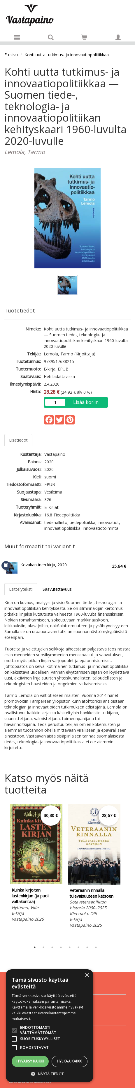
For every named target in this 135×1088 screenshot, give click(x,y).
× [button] (87, 975)
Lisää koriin (86, 402)
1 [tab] (35, 947)
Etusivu (11, 54)
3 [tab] (52, 947)
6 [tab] (78, 947)
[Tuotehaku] (51, 37)
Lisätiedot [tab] (18, 440)
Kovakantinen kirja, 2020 (43, 565)
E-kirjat (51, 507)
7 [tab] (87, 947)
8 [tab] (96, 947)
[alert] (49, 1025)
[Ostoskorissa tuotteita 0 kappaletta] (84, 38)
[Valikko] (17, 37)
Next (128, 872)
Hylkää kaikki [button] (70, 1061)
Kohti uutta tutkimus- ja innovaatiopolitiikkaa (66, 54)
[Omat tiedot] (118, 37)
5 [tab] (70, 947)
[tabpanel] (36, 863)
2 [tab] (43, 947)
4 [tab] (61, 947)
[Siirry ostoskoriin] (84, 37)
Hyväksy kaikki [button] (30, 1061)
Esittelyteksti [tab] (21, 589)
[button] (49, 1073)
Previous (3, 872)
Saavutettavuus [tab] (57, 589)
